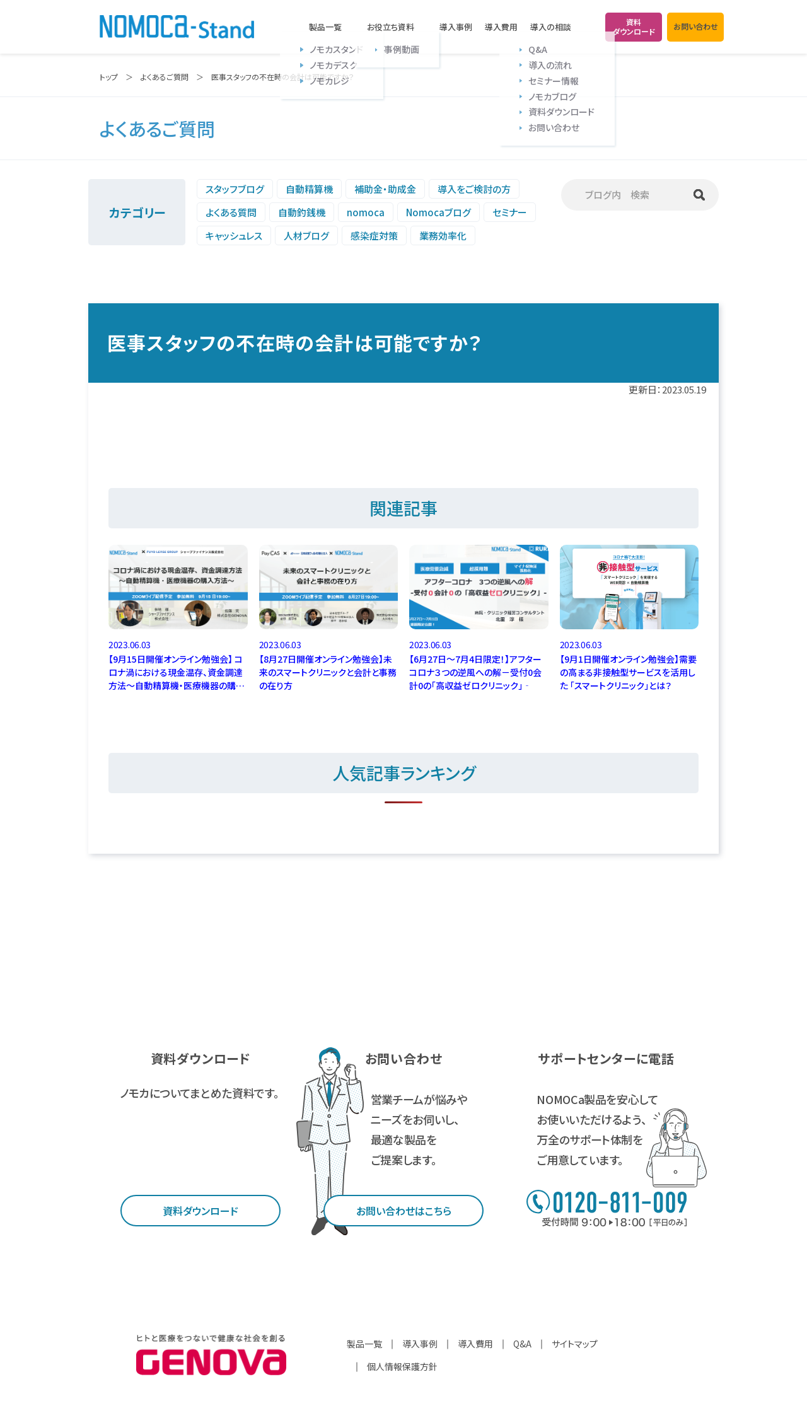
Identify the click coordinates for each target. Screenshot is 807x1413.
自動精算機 (309, 188)
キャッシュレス (234, 235)
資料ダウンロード (200, 1210)
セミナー (509, 212)
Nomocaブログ (438, 212)
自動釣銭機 (301, 212)
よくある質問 (231, 212)
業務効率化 (443, 235)
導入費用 (501, 27)
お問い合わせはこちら (403, 1210)
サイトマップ (575, 1343)
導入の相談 (550, 27)
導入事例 (455, 27)
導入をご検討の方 (474, 188)
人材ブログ (306, 235)
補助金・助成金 (385, 188)
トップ (109, 76)
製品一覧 (325, 27)
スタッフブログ (235, 188)
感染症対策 (374, 235)
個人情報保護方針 (402, 1366)
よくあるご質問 (165, 76)
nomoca (366, 212)
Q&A (522, 1343)
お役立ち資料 (390, 27)
